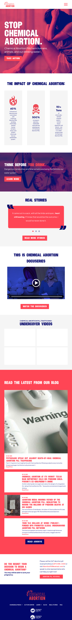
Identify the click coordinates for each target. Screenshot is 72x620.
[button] (66, 4)
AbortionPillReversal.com (53, 566)
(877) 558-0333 (59, 564)
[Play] (10, 296)
